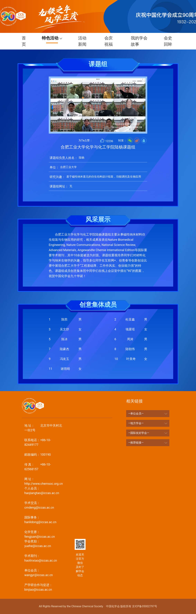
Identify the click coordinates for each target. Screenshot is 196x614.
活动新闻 (86, 41)
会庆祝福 (110, 41)
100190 (37, 454)
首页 (28, 41)
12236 (106, 140)
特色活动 (54, 38)
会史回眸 (166, 41)
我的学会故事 (137, 41)
